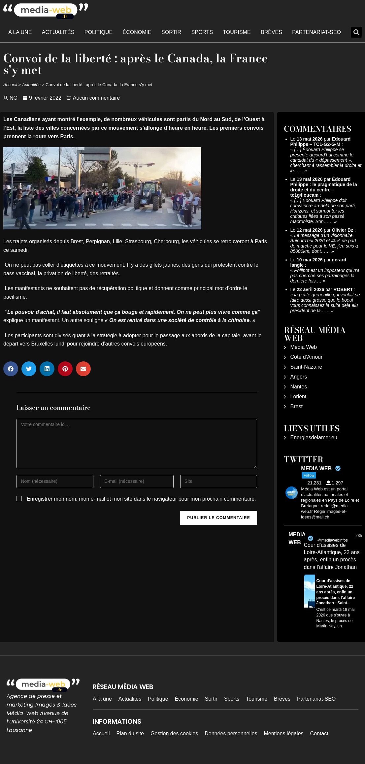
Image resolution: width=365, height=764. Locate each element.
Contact (319, 733)
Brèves (271, 32)
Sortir (171, 32)
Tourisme (236, 32)
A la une (20, 32)
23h (358, 535)
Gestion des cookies (174, 733)
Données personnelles (231, 733)
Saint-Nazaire (306, 367)
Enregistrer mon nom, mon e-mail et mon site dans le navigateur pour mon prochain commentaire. (141, 499)
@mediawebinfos (332, 540)
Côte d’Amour (306, 357)
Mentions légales (283, 733)
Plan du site (130, 733)
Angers (298, 377)
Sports (202, 32)
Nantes (298, 386)
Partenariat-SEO (316, 32)
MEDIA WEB (297, 538)
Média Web (303, 347)
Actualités (58, 32)
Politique (98, 32)
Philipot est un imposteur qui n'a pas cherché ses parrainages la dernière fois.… (325, 275)
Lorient (298, 396)
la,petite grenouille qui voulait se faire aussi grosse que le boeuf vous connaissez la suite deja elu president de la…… (325, 302)
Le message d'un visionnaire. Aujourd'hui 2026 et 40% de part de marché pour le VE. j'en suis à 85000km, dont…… (324, 243)
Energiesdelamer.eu (313, 437)
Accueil (10, 84)
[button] (356, 32)
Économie (137, 32)
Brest (296, 406)
